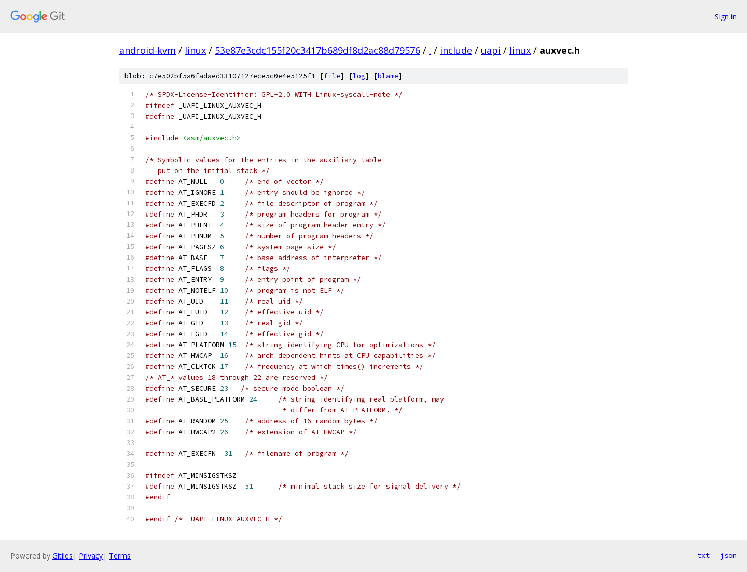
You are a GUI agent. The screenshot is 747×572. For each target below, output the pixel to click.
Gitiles (62, 556)
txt (703, 555)
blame (388, 76)
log (359, 76)
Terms (120, 556)
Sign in (726, 16)
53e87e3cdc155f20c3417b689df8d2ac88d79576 (317, 50)
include (456, 50)
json (728, 555)
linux (195, 50)
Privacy (91, 556)
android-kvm (147, 50)
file (332, 76)
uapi (491, 50)
